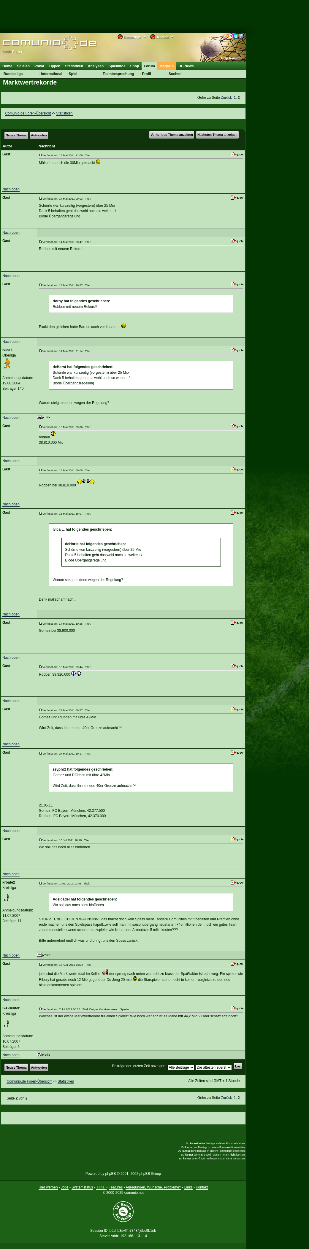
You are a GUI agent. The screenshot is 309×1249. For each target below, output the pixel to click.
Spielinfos (116, 66)
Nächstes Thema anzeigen (217, 134)
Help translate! (232, 58)
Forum (149, 66)
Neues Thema (16, 135)
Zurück (226, 98)
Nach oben (11, 189)
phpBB (110, 1174)
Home (7, 66)
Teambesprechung (118, 74)
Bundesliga (13, 74)
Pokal (39, 66)
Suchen (175, 74)
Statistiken (74, 66)
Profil (146, 74)
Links (188, 1187)
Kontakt (202, 1187)
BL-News (186, 66)
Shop (134, 66)
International (51, 74)
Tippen (54, 66)
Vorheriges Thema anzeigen (171, 134)
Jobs (64, 1187)
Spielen (23, 66)
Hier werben (48, 1187)
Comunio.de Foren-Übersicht (28, 113)
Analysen (96, 66)
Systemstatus (82, 1187)
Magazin (167, 66)
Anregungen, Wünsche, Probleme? (153, 1187)
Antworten (39, 135)
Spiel (73, 74)
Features (116, 1187)
